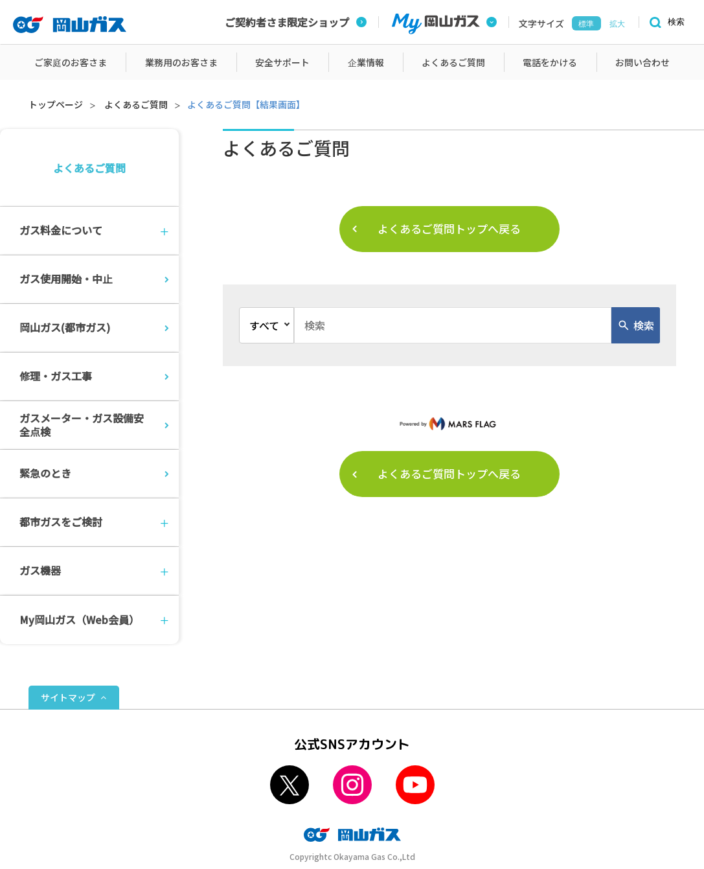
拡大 (617, 24)
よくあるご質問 (136, 104)
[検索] (665, 22)
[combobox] (452, 325)
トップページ (55, 104)
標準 (586, 24)
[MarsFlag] (449, 423)
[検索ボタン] (635, 325)
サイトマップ (68, 697)
